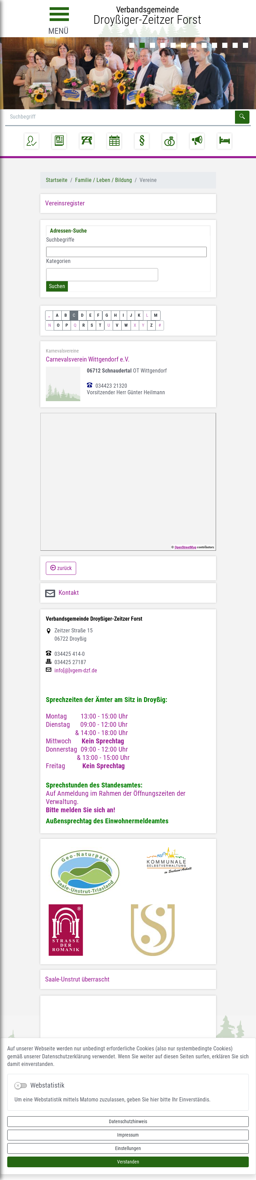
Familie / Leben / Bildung (103, 180)
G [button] (106, 315)
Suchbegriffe (60, 239)
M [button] (155, 315)
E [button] (90, 315)
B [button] (65, 315)
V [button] (117, 325)
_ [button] (49, 315)
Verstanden (128, 1161)
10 (224, 45)
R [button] (83, 325)
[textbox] (50, 274)
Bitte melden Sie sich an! (80, 810)
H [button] (115, 315)
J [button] (131, 315)
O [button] (58, 325)
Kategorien (58, 261)
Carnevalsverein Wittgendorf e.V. (88, 359)
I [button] (123, 315)
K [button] (139, 315)
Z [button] (151, 325)
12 (245, 45)
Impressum (128, 1135)
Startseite (57, 180)
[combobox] (102, 274)
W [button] (126, 325)
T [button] (100, 325)
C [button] (74, 315)
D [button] (82, 315)
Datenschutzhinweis (128, 1121)
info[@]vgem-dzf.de (75, 670)
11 (235, 45)
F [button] (98, 315)
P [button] (66, 325)
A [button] (57, 315)
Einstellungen (128, 1148)
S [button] (92, 325)
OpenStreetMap (185, 547)
